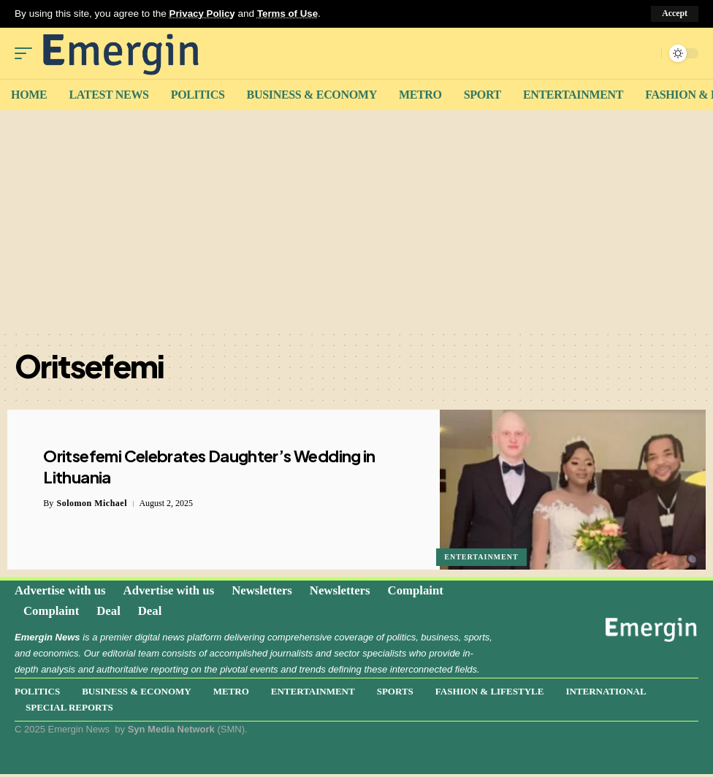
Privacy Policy (203, 13)
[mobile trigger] (27, 52)
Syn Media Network (171, 732)
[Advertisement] (356, 219)
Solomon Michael (92, 503)
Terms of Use (290, 13)
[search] (646, 52)
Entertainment (482, 556)
